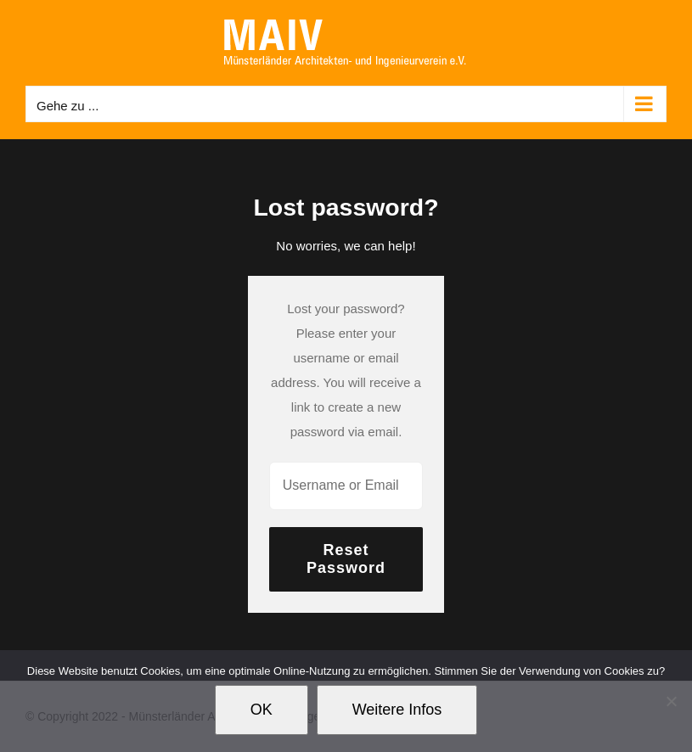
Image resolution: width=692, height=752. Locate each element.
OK (261, 709)
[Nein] (670, 701)
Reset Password (346, 559)
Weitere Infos (397, 709)
